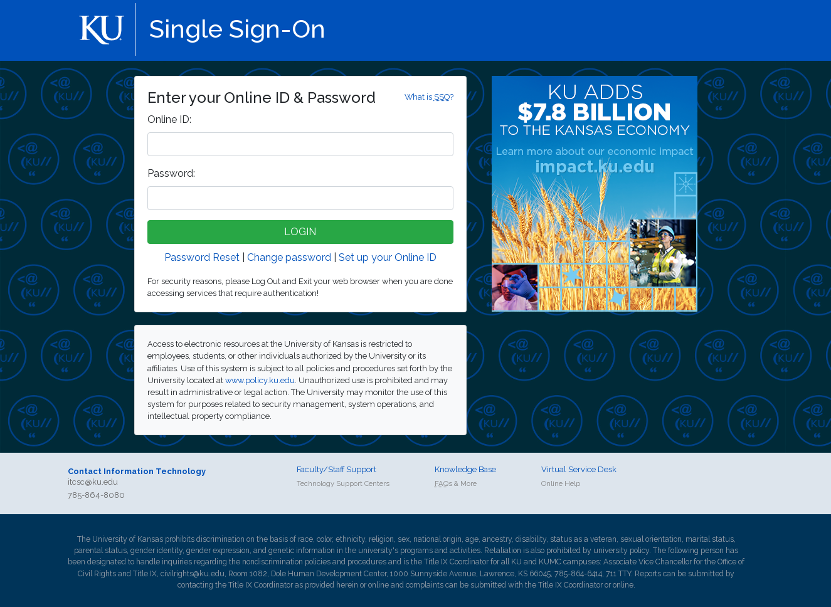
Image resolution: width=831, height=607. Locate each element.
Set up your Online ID (388, 257)
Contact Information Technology (137, 471)
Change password (289, 257)
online (378, 585)
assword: (171, 173)
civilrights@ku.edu (193, 573)
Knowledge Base (465, 469)
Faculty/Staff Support (336, 469)
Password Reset (202, 257)
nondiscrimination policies (286, 561)
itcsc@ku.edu (93, 482)
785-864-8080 (96, 495)
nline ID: (169, 119)
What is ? (429, 97)
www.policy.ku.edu (260, 380)
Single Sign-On (237, 28)
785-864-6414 (578, 573)
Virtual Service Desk (579, 469)
